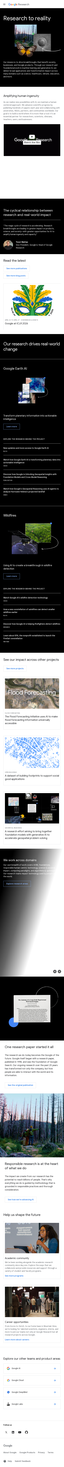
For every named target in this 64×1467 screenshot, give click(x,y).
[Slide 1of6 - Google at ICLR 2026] (32, 306)
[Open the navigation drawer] (4, 4)
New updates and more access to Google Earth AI (26, 448)
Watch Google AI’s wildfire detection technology (25, 598)
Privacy (41, 1452)
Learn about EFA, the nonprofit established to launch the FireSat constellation (29, 637)
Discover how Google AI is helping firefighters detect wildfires (31, 624)
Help (7, 1461)
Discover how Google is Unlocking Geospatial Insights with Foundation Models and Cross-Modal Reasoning (30, 475)
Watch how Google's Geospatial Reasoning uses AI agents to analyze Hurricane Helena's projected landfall (31, 490)
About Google (9, 1452)
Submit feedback (22, 1461)
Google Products (27, 1452)
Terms (50, 1452)
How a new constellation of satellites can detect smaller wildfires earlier (29, 611)
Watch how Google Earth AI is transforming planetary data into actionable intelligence (32, 461)
